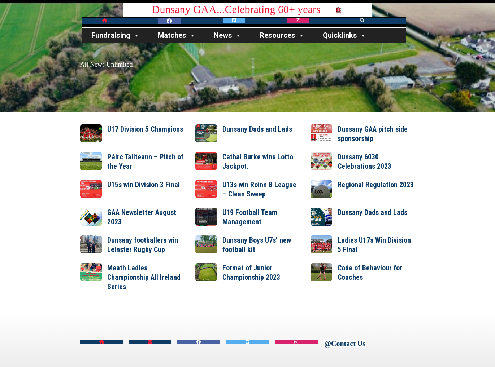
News (228, 35)
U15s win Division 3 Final (143, 184)
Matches (177, 35)
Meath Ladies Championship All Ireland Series (144, 277)
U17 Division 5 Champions (145, 129)
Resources (282, 35)
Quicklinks (344, 35)
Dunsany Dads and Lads (257, 129)
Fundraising (115, 35)
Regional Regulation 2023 (376, 184)
